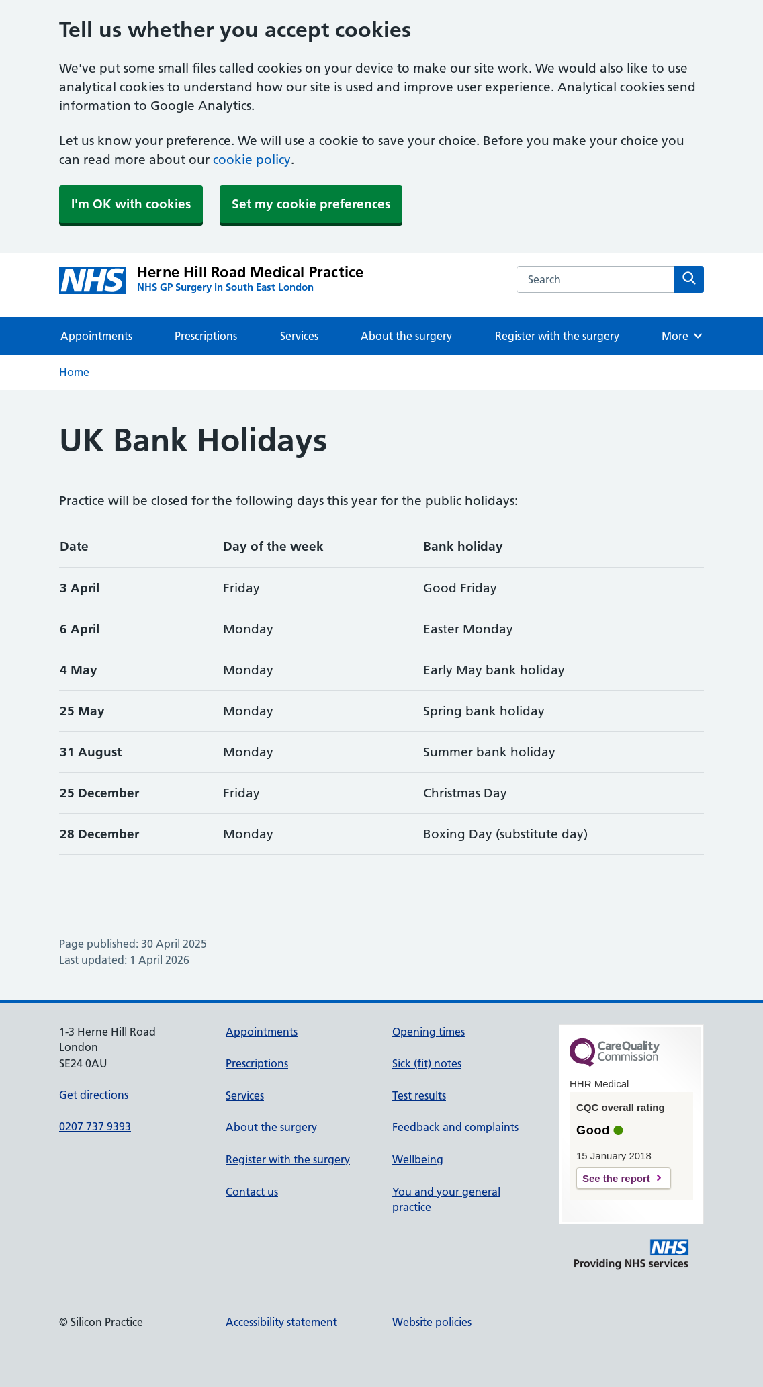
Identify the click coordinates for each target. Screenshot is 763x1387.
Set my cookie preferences (311, 204)
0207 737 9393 (95, 1126)
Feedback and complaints (455, 1127)
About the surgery (406, 336)
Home (74, 372)
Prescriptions (206, 336)
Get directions (93, 1095)
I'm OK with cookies (131, 204)
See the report (616, 1178)
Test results (419, 1095)
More (683, 336)
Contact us (252, 1191)
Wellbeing (417, 1159)
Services (299, 336)
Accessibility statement (281, 1322)
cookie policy (252, 159)
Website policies (432, 1322)
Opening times (428, 1031)
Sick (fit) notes (426, 1063)
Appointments (96, 336)
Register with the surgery (557, 336)
